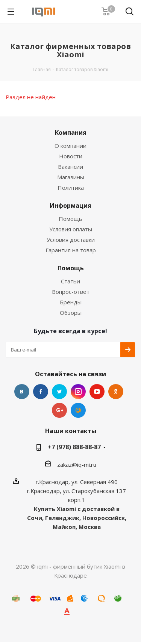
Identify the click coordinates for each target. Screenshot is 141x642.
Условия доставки (71, 239)
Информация (70, 205)
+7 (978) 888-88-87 (74, 447)
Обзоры (71, 312)
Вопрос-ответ (70, 291)
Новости (70, 156)
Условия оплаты (70, 229)
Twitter (59, 391)
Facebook (40, 391)
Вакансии (70, 166)
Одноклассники (115, 391)
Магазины (70, 177)
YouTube (97, 391)
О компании (70, 145)
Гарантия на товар (70, 250)
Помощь (70, 218)
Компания (70, 132)
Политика (71, 187)
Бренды (71, 302)
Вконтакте (21, 391)
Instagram (78, 391)
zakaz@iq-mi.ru (76, 464)
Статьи (70, 281)
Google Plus (59, 410)
